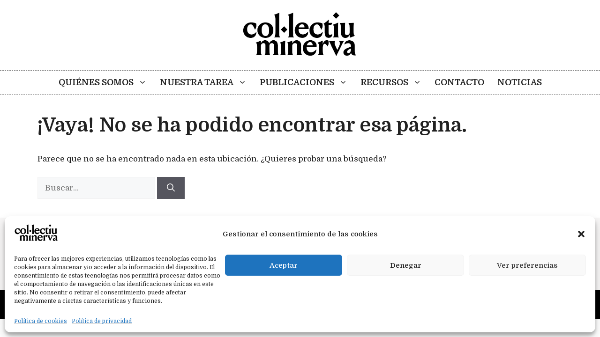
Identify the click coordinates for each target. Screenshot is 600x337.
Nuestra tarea (206, 82)
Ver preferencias (527, 265)
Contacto (459, 82)
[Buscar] (171, 188)
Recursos (394, 82)
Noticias (519, 82)
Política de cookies (40, 321)
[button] (581, 234)
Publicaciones (307, 82)
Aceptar (284, 265)
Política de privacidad (102, 321)
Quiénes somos (106, 82)
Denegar (405, 265)
